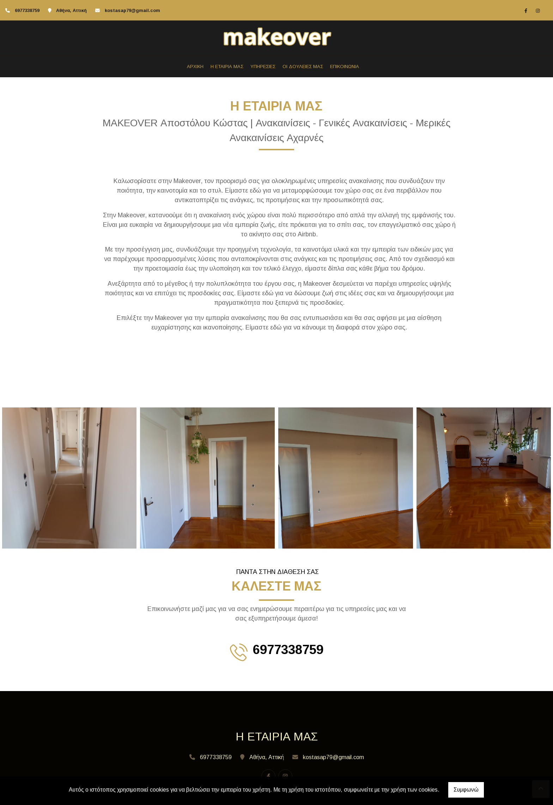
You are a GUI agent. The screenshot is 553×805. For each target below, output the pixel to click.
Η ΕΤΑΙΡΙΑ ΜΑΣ (227, 66)
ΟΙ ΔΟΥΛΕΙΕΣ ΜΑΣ (302, 66)
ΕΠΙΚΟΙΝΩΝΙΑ (344, 66)
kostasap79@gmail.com (132, 10)
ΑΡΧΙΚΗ (195, 66)
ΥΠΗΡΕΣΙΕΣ (262, 66)
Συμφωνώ (466, 790)
